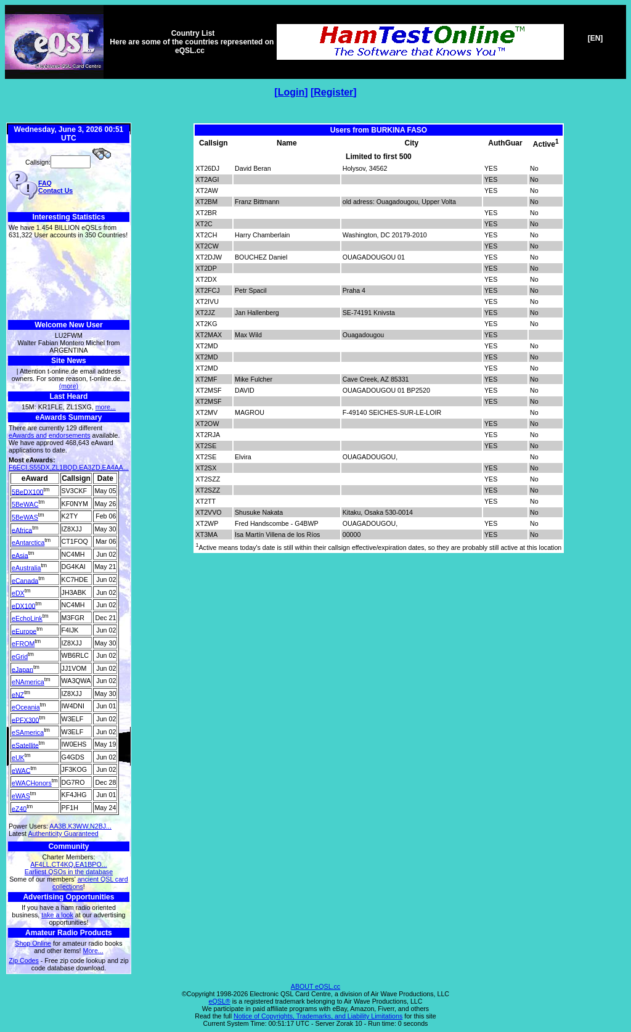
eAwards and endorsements (50, 435)
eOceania (26, 707)
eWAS (21, 796)
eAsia (20, 555)
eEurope (24, 630)
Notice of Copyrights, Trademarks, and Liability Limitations (318, 1016)
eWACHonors (32, 783)
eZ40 (19, 808)
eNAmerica (28, 682)
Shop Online (33, 943)
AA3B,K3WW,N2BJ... (80, 826)
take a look (57, 915)
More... (93, 950)
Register (333, 92)
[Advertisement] (68, 279)
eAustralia (26, 567)
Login (291, 92)
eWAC (21, 770)
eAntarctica (28, 542)
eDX (18, 593)
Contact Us (55, 190)
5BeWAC (25, 504)
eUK (18, 757)
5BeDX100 (28, 491)
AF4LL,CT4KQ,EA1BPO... (68, 864)
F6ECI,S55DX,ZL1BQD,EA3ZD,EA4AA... (69, 467)
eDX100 (24, 605)
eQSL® (219, 1001)
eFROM (23, 643)
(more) (68, 386)
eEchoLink (27, 618)
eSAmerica (28, 732)
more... (106, 407)
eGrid (20, 656)
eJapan (22, 669)
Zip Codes (24, 960)
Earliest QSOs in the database (69, 871)
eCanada (25, 580)
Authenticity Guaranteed (63, 833)
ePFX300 (25, 719)
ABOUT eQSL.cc (315, 986)
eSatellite (25, 744)
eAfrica (22, 529)
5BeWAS (25, 517)
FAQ (45, 183)
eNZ (18, 694)
